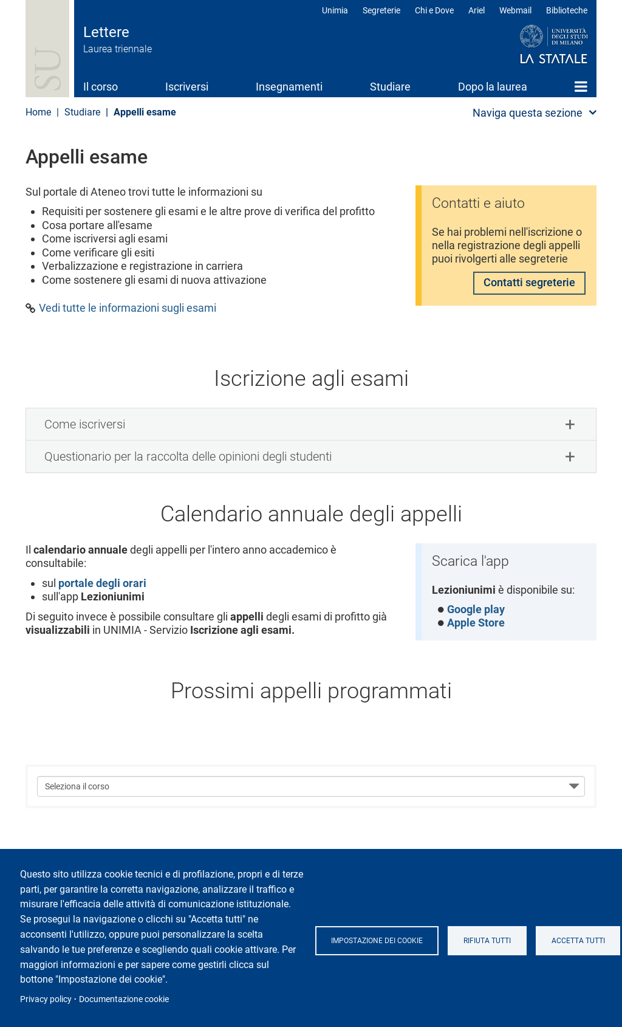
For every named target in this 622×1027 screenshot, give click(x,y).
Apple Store (476, 623)
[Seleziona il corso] (311, 787)
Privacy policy (46, 999)
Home (581, 86)
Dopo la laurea (492, 86)
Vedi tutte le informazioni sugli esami (127, 308)
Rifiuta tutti (487, 940)
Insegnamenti (289, 86)
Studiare (390, 86)
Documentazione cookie (124, 999)
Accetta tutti (579, 940)
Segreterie (381, 10)
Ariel (476, 10)
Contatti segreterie (529, 284)
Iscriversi (186, 86)
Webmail (515, 10)
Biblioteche (566, 10)
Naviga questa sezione (528, 112)
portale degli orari (102, 583)
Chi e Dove (434, 10)
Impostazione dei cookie (377, 940)
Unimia (335, 10)
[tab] (311, 424)
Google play (476, 609)
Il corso (100, 86)
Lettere (106, 32)
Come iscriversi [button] (84, 424)
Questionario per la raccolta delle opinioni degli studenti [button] (188, 456)
